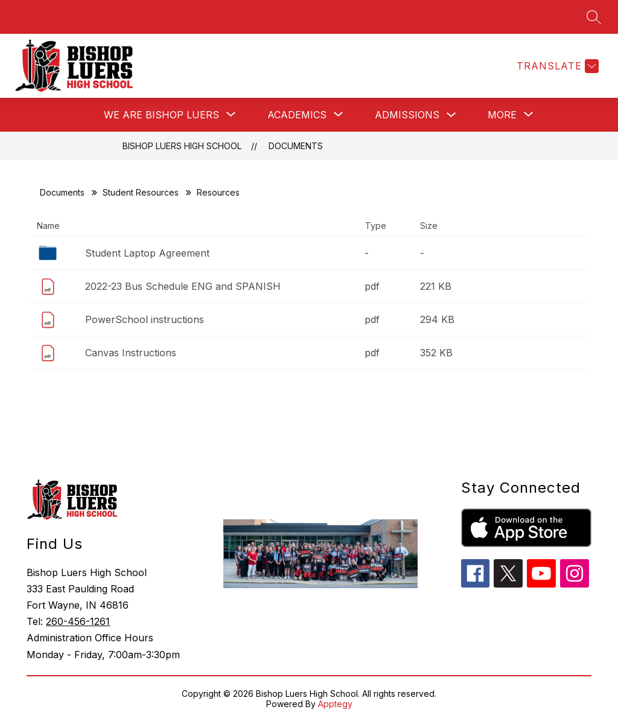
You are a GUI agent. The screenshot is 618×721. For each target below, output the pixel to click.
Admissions (407, 115)
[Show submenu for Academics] (297, 114)
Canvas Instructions (130, 353)
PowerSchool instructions (144, 319)
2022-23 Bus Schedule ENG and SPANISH (183, 286)
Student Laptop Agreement (147, 253)
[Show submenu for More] (502, 114)
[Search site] (594, 17)
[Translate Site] (556, 66)
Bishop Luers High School (182, 146)
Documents (296, 146)
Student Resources (141, 192)
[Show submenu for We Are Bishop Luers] (161, 114)
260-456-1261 (78, 621)
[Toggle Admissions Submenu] (451, 115)
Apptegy (335, 704)
